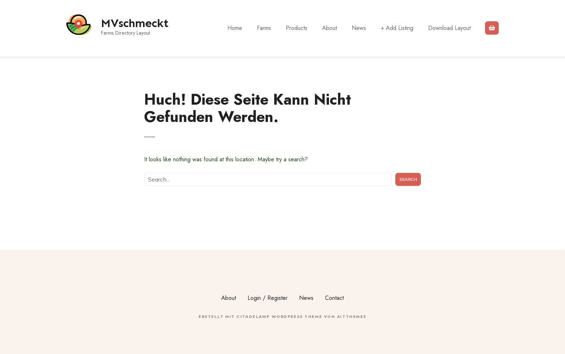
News (359, 28)
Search (408, 179)
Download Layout (449, 28)
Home (234, 28)
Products (296, 28)
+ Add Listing (397, 28)
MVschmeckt (135, 23)
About (329, 28)
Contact (334, 298)
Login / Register (268, 298)
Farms (264, 28)
